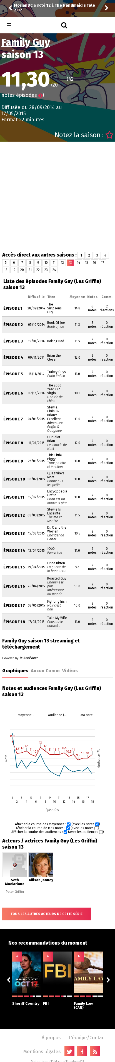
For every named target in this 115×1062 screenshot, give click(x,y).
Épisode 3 (13, 341)
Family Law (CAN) (88, 1003)
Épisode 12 (14, 515)
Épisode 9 (13, 461)
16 (94, 263)
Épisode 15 (14, 567)
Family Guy (25, 42)
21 (30, 270)
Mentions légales (42, 1051)
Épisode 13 (14, 533)
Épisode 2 (13, 324)
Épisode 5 (13, 374)
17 (102, 263)
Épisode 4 (13, 357)
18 (6, 270)
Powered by (20, 658)
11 (54, 263)
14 (78, 263)
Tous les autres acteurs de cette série (46, 914)
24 (54, 270)
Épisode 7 (13, 419)
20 (22, 270)
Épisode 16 (14, 586)
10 (46, 263)
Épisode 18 (14, 622)
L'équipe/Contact (87, 1037)
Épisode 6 (13, 393)
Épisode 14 (14, 550)
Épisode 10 (14, 479)
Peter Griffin (15, 892)
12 (62, 263)
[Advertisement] (52, 196)
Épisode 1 (12, 308)
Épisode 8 (13, 443)
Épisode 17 (14, 605)
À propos (51, 1037)
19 (14, 270)
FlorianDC (23, 5)
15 (86, 263)
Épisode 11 (13, 497)
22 (38, 270)
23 (46, 270)
